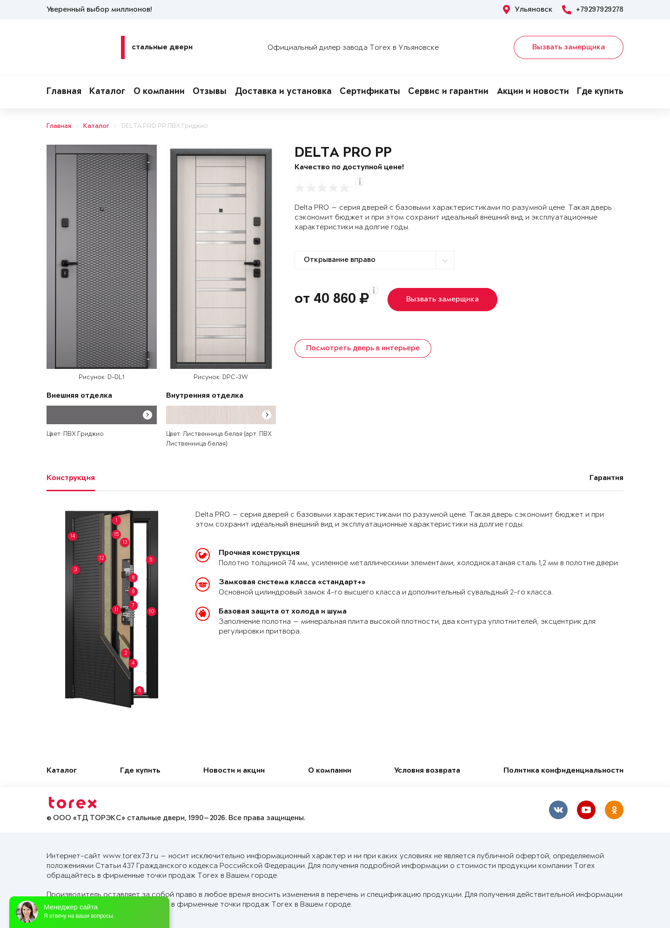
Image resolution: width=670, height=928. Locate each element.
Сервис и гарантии (448, 92)
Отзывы (210, 92)
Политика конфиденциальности (563, 771)
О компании (159, 92)
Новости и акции (234, 771)
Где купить (600, 92)
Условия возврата (427, 771)
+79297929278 (592, 9)
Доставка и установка (283, 92)
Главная (64, 92)
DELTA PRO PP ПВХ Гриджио (164, 126)
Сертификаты (370, 92)
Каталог (107, 92)
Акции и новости (533, 92)
